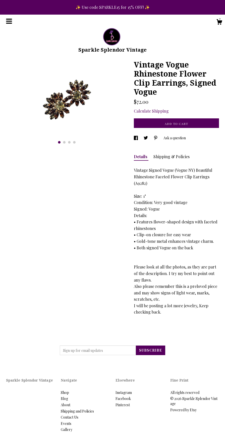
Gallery (66, 429)
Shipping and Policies (77, 411)
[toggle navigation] (9, 21)
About (65, 404)
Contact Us (69, 417)
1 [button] (59, 142)
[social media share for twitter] (146, 137)
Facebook (123, 398)
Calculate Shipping (151, 111)
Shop (65, 392)
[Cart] (219, 22)
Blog (64, 398)
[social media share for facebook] (136, 137)
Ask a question (174, 137)
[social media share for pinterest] (156, 137)
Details (141, 156)
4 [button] (74, 142)
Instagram (124, 392)
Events (66, 423)
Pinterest (123, 404)
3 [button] (69, 142)
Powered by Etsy (183, 410)
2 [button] (64, 142)
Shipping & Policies (171, 156)
